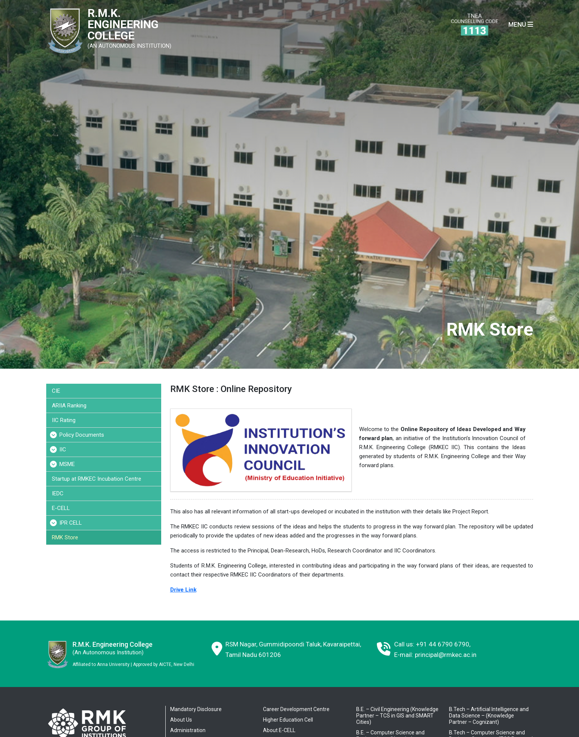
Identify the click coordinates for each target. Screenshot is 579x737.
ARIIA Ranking (69, 405)
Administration (188, 730)
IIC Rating (64, 420)
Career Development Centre (296, 709)
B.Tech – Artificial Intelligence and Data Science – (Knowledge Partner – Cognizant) (489, 715)
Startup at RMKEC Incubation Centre (96, 478)
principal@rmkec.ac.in (445, 654)
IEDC (57, 493)
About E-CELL (279, 730)
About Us (181, 720)
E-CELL (61, 508)
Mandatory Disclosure (196, 709)
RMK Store (65, 537)
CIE (56, 390)
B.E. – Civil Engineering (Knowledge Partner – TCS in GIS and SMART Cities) (397, 715)
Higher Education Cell (288, 720)
